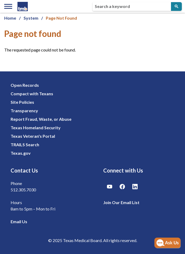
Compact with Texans (32, 93)
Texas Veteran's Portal (33, 136)
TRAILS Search (25, 144)
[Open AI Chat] (167, 243)
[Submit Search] (176, 6)
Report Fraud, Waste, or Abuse (41, 119)
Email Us (19, 221)
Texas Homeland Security (36, 127)
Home (10, 17)
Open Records (25, 85)
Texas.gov (21, 153)
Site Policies (22, 102)
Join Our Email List (121, 202)
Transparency (24, 110)
